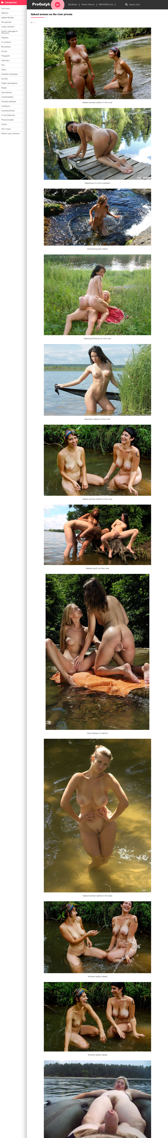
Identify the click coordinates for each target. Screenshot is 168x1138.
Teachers (5, 60)
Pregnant (5, 56)
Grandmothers (8, 111)
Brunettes (6, 47)
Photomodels (7, 120)
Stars (3, 70)
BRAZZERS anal (106, 4)
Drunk (4, 51)
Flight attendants (9, 83)
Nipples (4, 38)
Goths (4, 124)
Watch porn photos (10, 133)
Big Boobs (72, 4)
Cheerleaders (7, 97)
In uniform (6, 42)
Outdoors (5, 106)
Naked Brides (7, 18)
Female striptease (9, 74)
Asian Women (7, 27)
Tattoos (4, 13)
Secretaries (6, 92)
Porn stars (6, 129)
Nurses (4, 79)
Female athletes (8, 102)
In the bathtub (8, 115)
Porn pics (5, 8)
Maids (4, 88)
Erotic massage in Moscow (9, 32)
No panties (6, 22)
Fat (2, 65)
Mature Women (88, 4)
